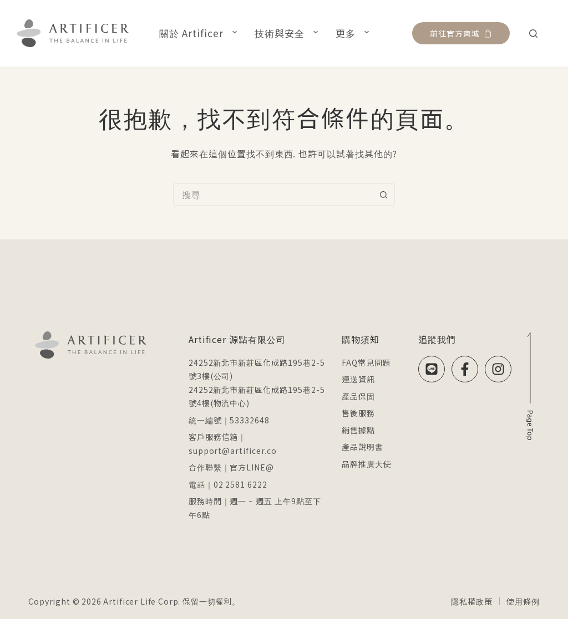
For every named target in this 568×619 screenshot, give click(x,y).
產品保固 (358, 396)
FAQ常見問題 (366, 362)
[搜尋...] (273, 194)
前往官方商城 (461, 33)
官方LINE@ (252, 467)
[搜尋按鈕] (384, 194)
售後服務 (358, 412)
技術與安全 (288, 32)
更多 (354, 32)
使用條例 (522, 601)
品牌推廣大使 (367, 463)
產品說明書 (362, 446)
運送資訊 (358, 379)
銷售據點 (358, 430)
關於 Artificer (200, 32)
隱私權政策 (471, 601)
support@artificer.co (233, 450)
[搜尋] (533, 33)
